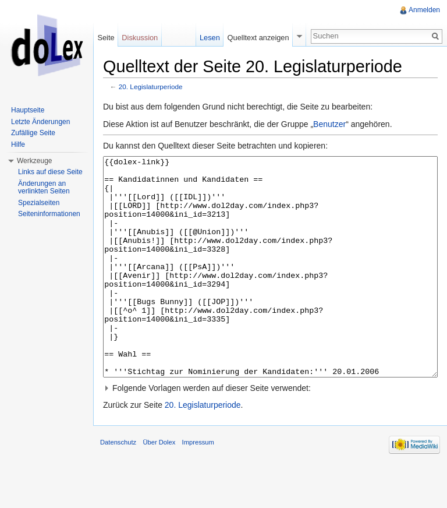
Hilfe (18, 144)
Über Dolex (159, 485)
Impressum (198, 485)
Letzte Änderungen (40, 122)
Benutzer (329, 124)
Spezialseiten (38, 203)
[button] (270, 431)
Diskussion (140, 37)
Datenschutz (118, 485)
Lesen (210, 37)
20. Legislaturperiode (151, 86)
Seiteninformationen (49, 214)
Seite (105, 37)
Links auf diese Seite (50, 172)
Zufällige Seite (33, 133)
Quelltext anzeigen (258, 37)
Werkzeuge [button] (34, 161)
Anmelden (424, 10)
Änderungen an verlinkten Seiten (44, 187)
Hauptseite (27, 110)
